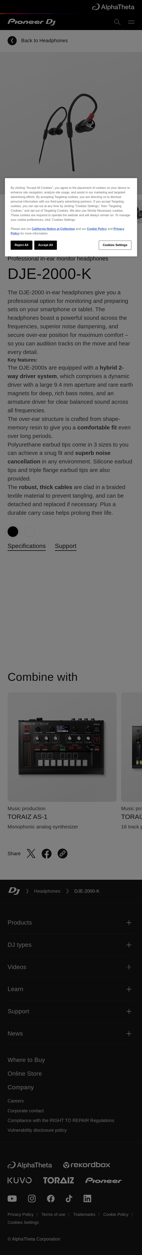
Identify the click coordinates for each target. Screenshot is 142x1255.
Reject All (21, 245)
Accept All (45, 245)
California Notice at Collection (53, 228)
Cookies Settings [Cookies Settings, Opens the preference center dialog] (115, 245)
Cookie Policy (97, 228)
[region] (71, 217)
